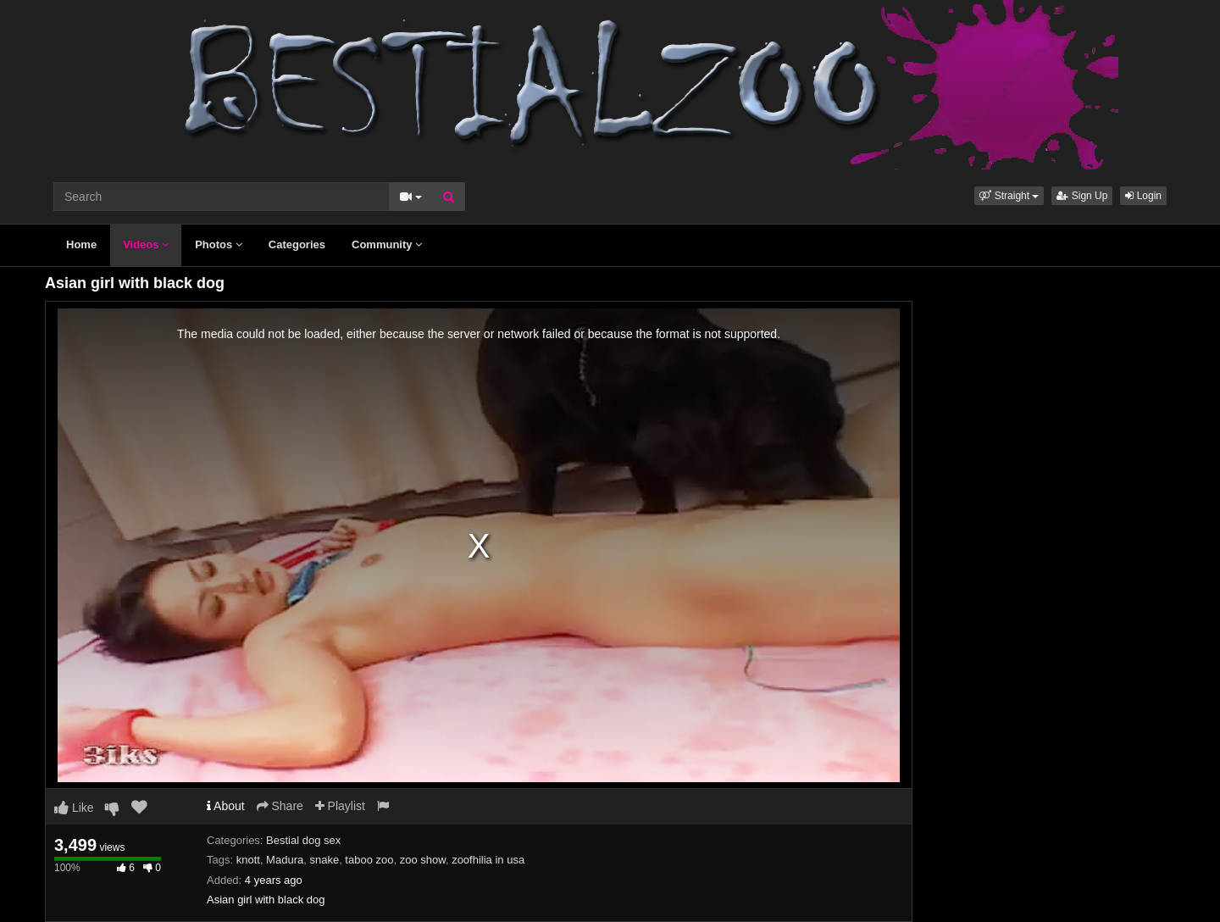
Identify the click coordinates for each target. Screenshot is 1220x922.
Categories (297, 244)
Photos (218, 244)
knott (248, 859)
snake (324, 859)
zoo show (423, 859)
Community (387, 244)
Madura (284, 859)
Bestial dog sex (303, 840)
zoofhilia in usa (488, 859)
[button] (1009, 195)
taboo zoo (369, 859)
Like (74, 807)
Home (81, 244)
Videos (146, 244)
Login (1143, 196)
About (226, 806)
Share (280, 806)
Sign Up (1081, 196)
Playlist (340, 806)
